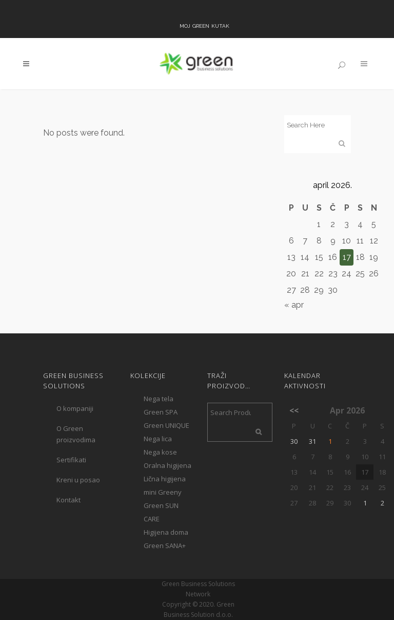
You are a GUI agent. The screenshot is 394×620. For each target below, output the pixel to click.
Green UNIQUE (166, 425)
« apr (294, 305)
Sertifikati (71, 459)
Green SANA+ (165, 545)
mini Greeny (163, 492)
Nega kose (160, 452)
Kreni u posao (78, 479)
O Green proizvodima (75, 434)
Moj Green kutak (204, 25)
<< (294, 410)
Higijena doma (166, 532)
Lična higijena (165, 478)
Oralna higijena (167, 465)
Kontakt (68, 499)
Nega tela (158, 398)
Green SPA (161, 412)
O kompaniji (74, 408)
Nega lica (158, 438)
